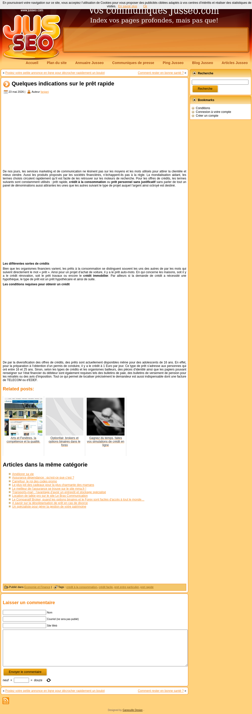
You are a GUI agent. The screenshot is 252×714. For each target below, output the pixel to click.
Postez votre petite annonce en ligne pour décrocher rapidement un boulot (55, 73)
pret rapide (147, 586)
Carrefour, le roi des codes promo (34, 481)
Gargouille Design (132, 710)
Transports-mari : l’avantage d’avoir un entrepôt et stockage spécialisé (59, 492)
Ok (145, 6)
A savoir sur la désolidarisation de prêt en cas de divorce (50, 503)
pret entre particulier (126, 586)
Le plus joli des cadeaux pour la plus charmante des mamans (53, 485)
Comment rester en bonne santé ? (161, 73)
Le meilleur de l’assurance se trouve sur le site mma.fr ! (49, 488)
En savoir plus (127, 6)
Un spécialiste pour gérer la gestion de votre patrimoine (49, 506)
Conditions (203, 108)
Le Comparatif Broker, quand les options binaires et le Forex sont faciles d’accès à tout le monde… (78, 499)
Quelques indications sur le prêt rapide (63, 84)
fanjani (45, 91)
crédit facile (106, 586)
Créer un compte (207, 115)
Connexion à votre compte (213, 112)
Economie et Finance (37, 586)
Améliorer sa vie (23, 474)
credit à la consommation (81, 586)
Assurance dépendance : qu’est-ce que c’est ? (43, 477)
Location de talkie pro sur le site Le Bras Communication (50, 496)
